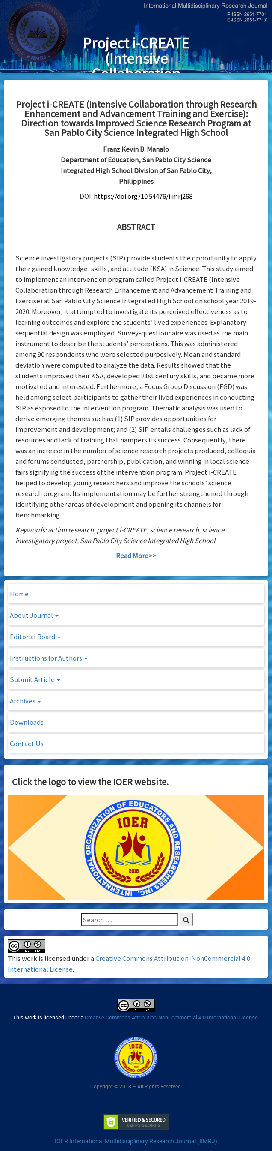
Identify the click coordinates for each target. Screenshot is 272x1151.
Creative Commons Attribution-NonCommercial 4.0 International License (171, 1017)
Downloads (27, 722)
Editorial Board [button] (35, 636)
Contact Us (27, 743)
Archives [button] (25, 700)
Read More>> (136, 555)
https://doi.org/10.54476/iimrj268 (143, 195)
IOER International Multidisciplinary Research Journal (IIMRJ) (136, 1141)
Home (19, 593)
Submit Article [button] (35, 679)
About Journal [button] (34, 614)
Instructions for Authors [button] (49, 657)
